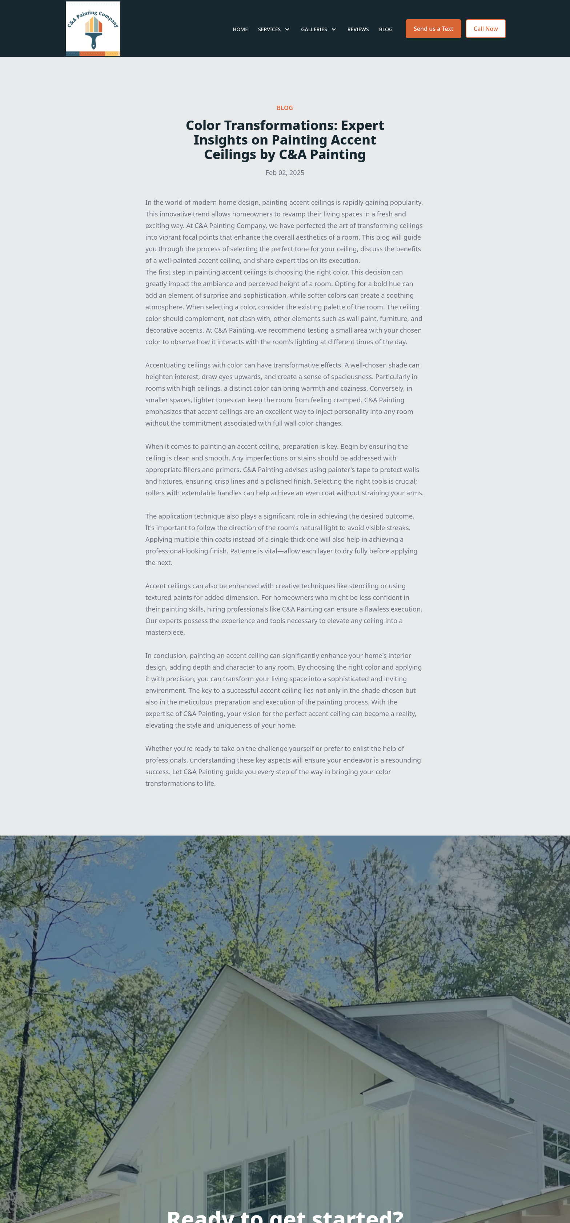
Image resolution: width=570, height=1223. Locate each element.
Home (240, 32)
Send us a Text (433, 32)
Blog (386, 32)
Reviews (358, 32)
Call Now (486, 32)
